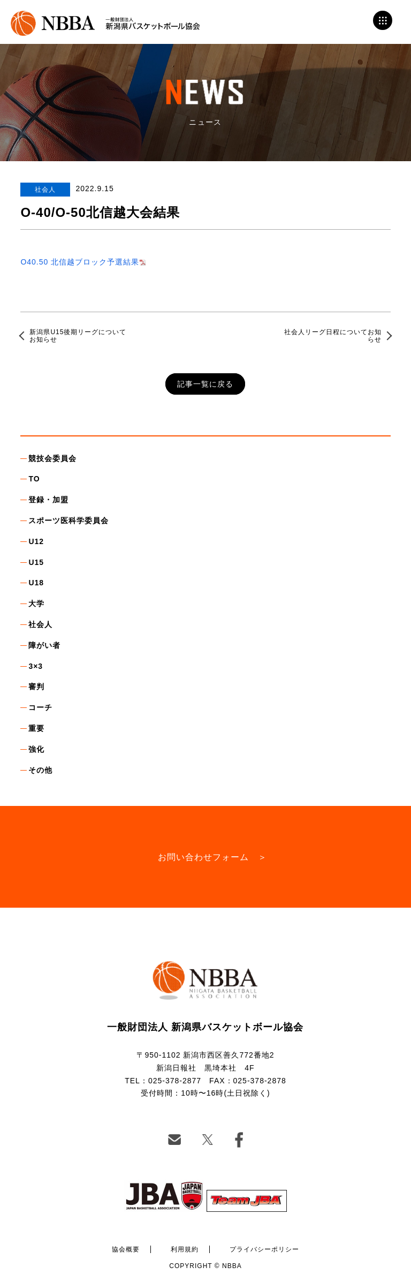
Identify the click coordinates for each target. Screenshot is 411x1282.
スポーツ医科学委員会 (68, 520)
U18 (36, 582)
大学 (36, 603)
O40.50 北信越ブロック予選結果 (79, 262)
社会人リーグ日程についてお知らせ (333, 335)
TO (34, 478)
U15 (36, 562)
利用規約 (185, 1249)
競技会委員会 (52, 458)
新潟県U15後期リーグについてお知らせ (77, 335)
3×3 (35, 666)
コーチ (40, 707)
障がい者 (44, 645)
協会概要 (126, 1249)
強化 (36, 749)
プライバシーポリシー (264, 1249)
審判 (36, 686)
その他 (40, 770)
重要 (36, 728)
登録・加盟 (48, 499)
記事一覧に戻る (205, 384)
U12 (36, 541)
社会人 (40, 624)
